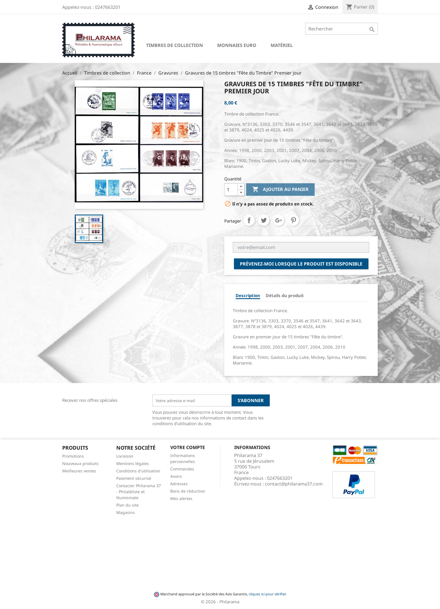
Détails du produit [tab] (285, 295)
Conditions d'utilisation (138, 471)
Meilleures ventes (79, 471)
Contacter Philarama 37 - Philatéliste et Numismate (138, 491)
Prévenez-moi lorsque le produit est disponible (301, 264)
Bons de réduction (187, 491)
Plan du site (127, 505)
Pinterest (293, 220)
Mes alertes (181, 498)
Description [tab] (248, 295)
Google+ (278, 220)
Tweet (263, 220)
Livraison (124, 456)
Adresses (179, 483)
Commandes (182, 469)
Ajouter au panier (280, 189)
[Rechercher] (341, 29)
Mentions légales (132, 463)
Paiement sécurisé (133, 478)
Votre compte (187, 447)
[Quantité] (231, 189)
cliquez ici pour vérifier (267, 594)
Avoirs (176, 476)
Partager (249, 220)
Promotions (73, 456)
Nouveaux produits (80, 463)
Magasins (125, 512)
